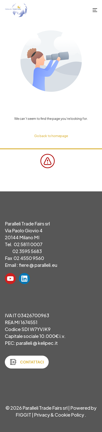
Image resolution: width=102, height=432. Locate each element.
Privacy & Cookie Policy (59, 415)
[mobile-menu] (90, 10)
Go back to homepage (51, 136)
